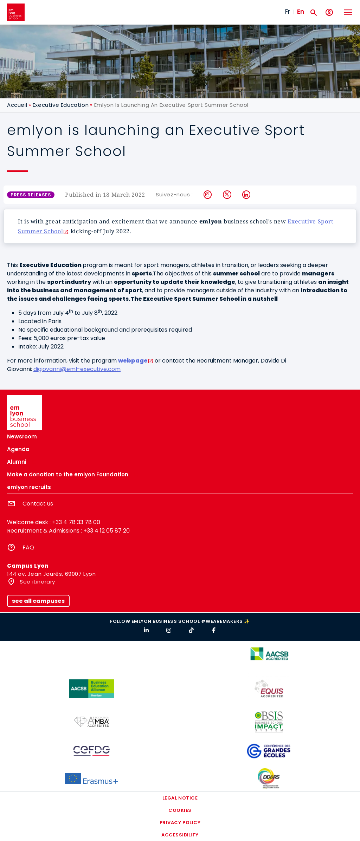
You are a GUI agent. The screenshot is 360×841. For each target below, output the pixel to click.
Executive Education (61, 105)
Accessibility (180, 835)
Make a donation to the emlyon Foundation (67, 474)
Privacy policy (180, 822)
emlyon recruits (29, 487)
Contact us (37, 504)
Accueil (17, 105)
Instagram (208, 194)
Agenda (18, 449)
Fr (287, 11)
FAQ (28, 547)
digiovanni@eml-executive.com (77, 369)
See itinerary (36, 581)
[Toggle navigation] (347, 12)
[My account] (329, 12)
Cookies (180, 810)
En (300, 11)
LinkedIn (246, 194)
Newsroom (22, 436)
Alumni (16, 461)
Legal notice (180, 798)
